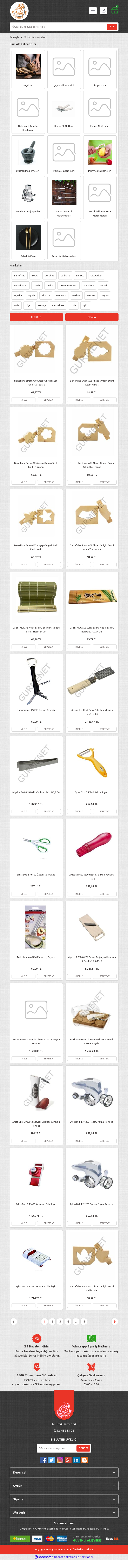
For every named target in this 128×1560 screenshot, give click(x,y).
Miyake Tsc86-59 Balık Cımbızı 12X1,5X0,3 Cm (36, 792)
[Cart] (115, 10)
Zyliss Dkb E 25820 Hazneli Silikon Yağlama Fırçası (91, 876)
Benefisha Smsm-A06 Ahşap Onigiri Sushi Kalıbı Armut (92, 382)
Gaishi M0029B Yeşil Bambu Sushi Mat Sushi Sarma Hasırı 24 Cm (36, 629)
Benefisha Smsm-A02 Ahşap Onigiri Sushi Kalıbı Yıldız (36, 547)
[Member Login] (103, 10)
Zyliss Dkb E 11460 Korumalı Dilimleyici (36, 1204)
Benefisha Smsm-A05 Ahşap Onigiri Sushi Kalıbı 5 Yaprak (36, 465)
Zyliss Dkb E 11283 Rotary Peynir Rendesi (92, 1204)
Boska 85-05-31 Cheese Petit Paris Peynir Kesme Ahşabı (92, 1041)
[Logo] (19, 11)
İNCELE (23, 400)
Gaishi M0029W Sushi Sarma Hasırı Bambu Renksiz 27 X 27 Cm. (92, 629)
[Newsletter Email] (64, 1448)
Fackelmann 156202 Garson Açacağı (36, 710)
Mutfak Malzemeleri (35, 37)
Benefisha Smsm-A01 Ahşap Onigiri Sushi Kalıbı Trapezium (92, 547)
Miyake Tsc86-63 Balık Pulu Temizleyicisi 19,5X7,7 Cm (92, 712)
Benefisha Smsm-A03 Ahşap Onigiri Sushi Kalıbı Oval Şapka (92, 465)
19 (83, 1321)
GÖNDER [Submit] (83, 1448)
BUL (112, 26)
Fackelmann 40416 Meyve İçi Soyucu (36, 957)
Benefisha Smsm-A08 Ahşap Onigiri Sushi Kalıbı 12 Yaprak (36, 382)
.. (76, 1321)
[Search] (64, 26)
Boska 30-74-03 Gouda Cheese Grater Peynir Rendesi (36, 1041)
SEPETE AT (49, 400)
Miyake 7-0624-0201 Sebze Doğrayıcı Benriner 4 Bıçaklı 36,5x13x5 (92, 959)
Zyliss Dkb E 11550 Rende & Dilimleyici (36, 1286)
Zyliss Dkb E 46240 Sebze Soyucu (92, 792)
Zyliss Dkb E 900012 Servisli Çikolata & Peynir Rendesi (36, 1124)
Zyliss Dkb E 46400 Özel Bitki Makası (36, 874)
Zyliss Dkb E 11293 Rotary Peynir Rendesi (92, 1122)
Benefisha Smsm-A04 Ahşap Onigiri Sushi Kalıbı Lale (92, 1288)
